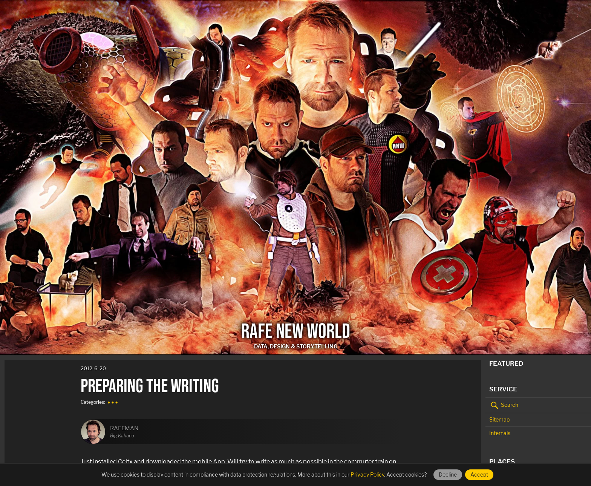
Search (503, 405)
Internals (499, 433)
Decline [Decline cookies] (448, 474)
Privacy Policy (367, 474)
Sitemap (499, 419)
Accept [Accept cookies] (479, 474)
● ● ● (112, 402)
